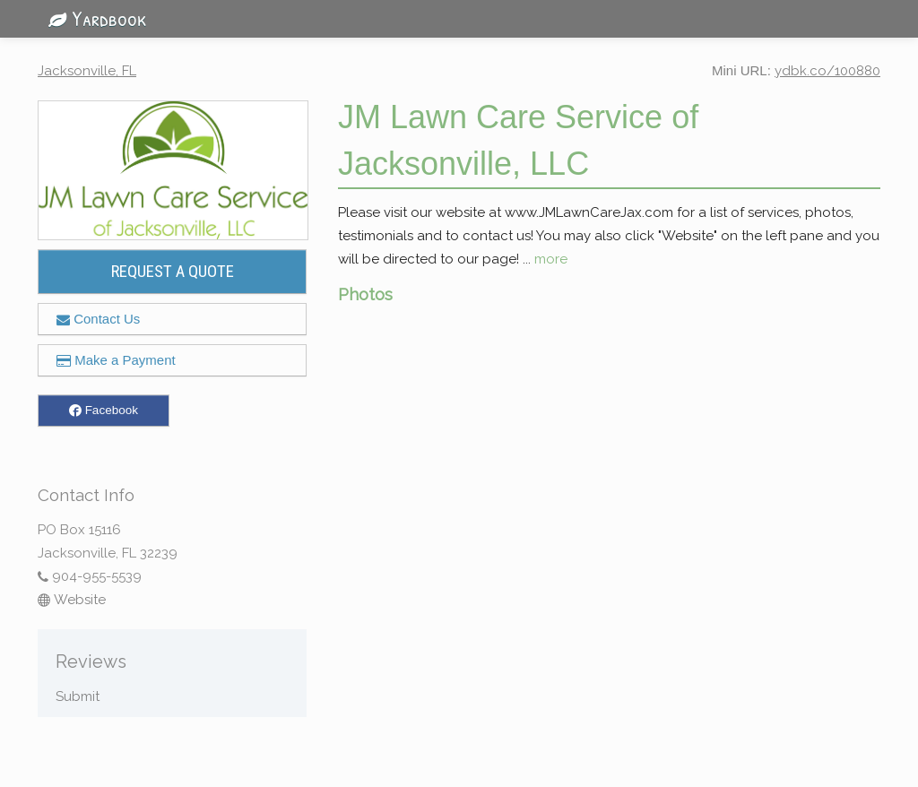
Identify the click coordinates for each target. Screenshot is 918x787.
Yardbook (92, 18)
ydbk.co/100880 (827, 71)
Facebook (103, 410)
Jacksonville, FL (87, 71)
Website (72, 600)
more (550, 259)
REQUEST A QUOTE (172, 271)
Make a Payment (116, 360)
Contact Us (98, 318)
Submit (78, 696)
